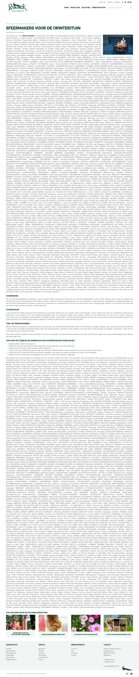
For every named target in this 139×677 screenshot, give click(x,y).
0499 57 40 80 (109, 659)
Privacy (41, 659)
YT (131, 673)
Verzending (42, 655)
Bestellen (42, 649)
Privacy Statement (29, 674)
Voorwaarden (43, 657)
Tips (72, 651)
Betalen (41, 651)
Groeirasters (10, 655)
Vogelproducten (11, 659)
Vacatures (74, 653)
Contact (73, 655)
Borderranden (10, 651)
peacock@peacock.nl (112, 666)
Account (125, 2)
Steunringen (10, 657)
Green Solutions (41, 674)
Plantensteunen (11, 653)
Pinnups (8, 649)
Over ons (74, 649)
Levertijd (41, 653)
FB (122, 2)
